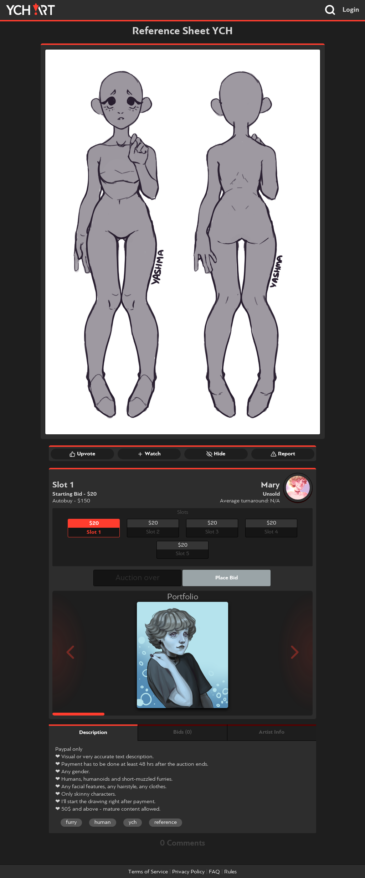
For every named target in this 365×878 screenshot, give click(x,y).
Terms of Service (148, 872)
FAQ (214, 872)
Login (351, 10)
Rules (230, 872)
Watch (149, 454)
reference (165, 822)
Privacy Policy (188, 872)
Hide (215, 454)
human (102, 822)
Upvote (82, 454)
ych (133, 822)
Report (283, 454)
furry (71, 822)
